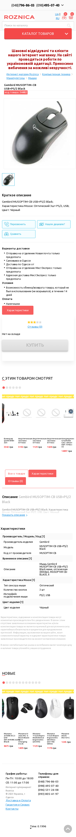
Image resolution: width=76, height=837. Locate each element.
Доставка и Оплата (18, 800)
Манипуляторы (15, 78)
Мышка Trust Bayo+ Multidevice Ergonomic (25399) (39, 737)
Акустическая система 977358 (25, 440)
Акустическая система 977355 (40, 440)
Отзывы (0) (35, 326)
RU (57, 18)
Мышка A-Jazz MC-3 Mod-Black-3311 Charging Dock (24, 738)
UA (57, 14)
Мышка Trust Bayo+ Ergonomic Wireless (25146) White (53, 738)
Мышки (32, 78)
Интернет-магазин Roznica (22, 74)
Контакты (12, 808)
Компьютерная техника (56, 74)
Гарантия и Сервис (18, 804)
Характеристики (18, 310)
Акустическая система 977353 (54, 440)
